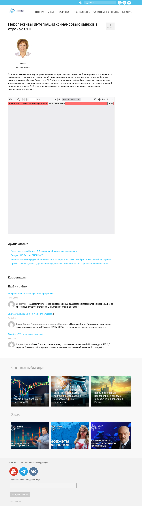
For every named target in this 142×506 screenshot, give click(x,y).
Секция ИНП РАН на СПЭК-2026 (27, 255)
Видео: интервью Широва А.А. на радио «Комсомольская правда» (44, 251)
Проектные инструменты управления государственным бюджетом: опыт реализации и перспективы (60, 264)
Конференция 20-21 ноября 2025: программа (30, 294)
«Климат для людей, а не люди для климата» (30, 314)
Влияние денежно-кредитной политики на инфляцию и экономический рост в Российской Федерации (61, 259)
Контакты (13, 462)
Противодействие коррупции (34, 462)
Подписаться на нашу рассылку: (25, 480)
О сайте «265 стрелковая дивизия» (25, 334)
